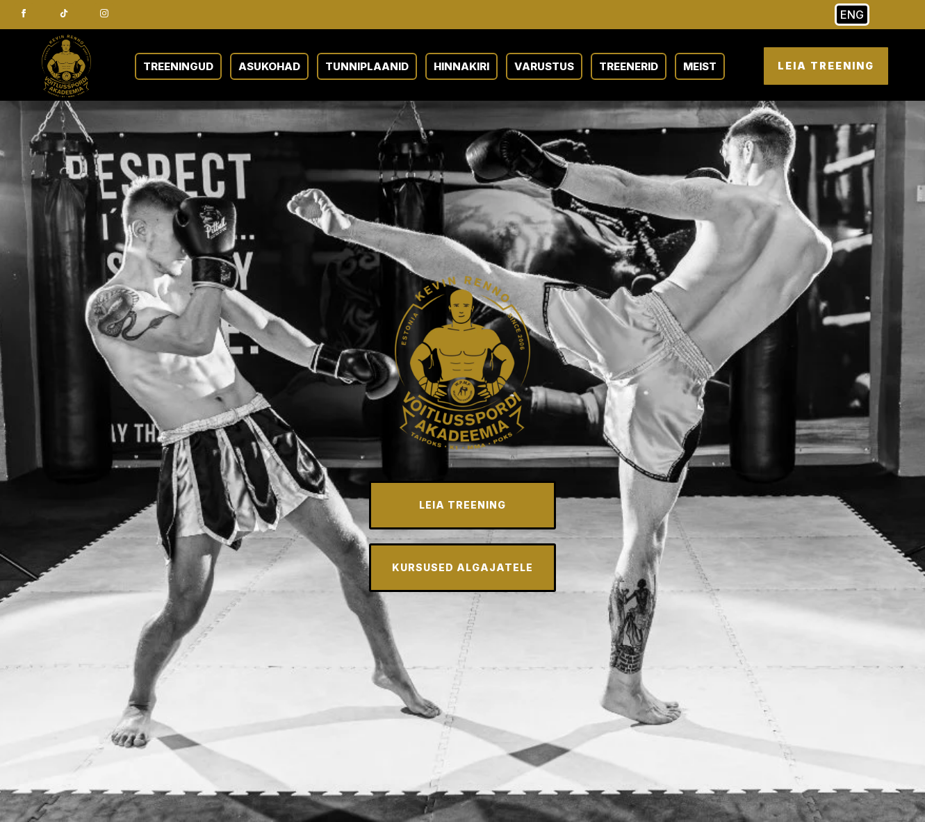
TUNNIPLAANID (367, 66)
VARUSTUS (544, 66)
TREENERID (628, 66)
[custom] (64, 13)
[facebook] (23, 13)
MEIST (700, 66)
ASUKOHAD (269, 66)
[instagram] (104, 13)
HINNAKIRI (461, 66)
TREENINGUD (178, 66)
